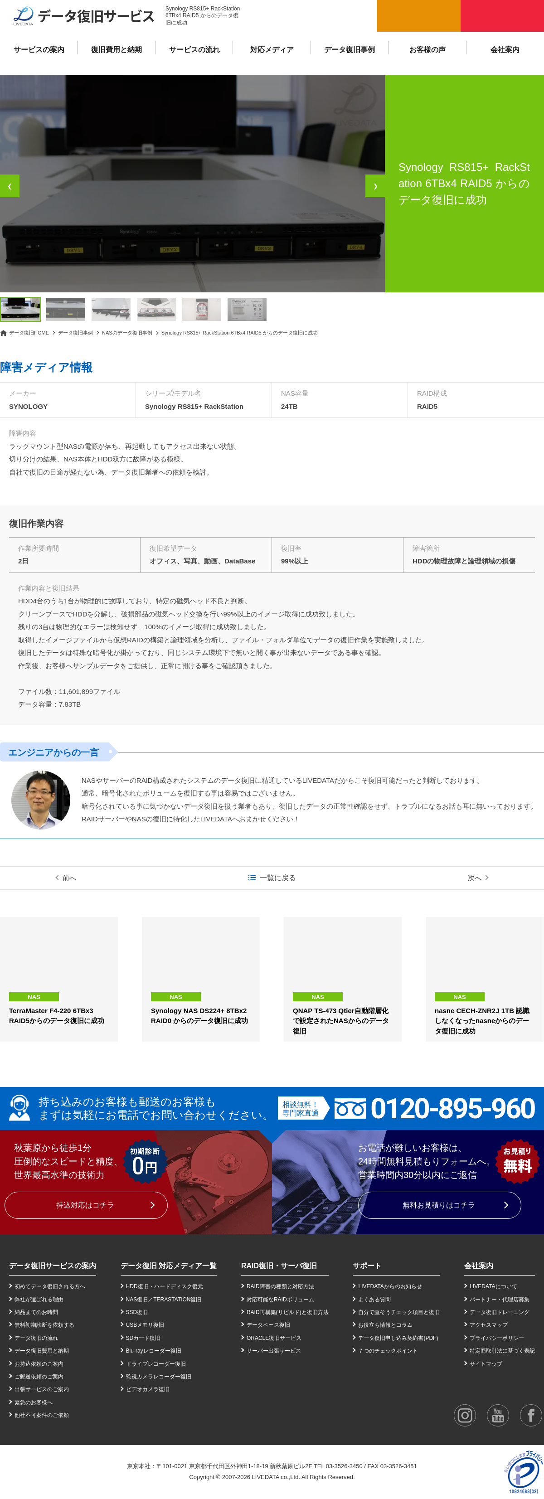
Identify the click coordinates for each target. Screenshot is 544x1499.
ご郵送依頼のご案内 (39, 1376)
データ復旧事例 (349, 49)
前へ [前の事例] (69, 878)
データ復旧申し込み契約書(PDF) (398, 1338)
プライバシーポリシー (497, 1338)
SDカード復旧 (143, 1338)
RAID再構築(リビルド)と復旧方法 (288, 1312)
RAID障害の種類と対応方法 (280, 1286)
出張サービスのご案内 (42, 1389)
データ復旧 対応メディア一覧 (169, 1266)
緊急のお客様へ (34, 1402)
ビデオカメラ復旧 (148, 1389)
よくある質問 (374, 1299)
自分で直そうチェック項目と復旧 (399, 1312)
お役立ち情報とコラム (385, 1325)
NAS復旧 (137, 1299)
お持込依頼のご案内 (39, 1364)
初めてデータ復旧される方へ (50, 1286)
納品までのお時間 (36, 1312)
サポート (367, 1266)
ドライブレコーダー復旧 (156, 1364)
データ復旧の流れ (36, 1338)
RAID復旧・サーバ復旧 (279, 1266)
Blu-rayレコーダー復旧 (153, 1351)
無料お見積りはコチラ (439, 1205)
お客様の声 (427, 49)
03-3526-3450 (344, 1466)
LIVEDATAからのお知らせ (390, 1286)
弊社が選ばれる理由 (39, 1299)
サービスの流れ (194, 49)
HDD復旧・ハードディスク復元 (164, 1286)
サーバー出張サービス (274, 1351)
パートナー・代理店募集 (499, 1299)
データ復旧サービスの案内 (52, 1266)
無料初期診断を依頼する (44, 1325)
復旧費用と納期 (116, 49)
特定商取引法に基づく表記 (502, 1351)
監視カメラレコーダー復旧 (158, 1376)
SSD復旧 (137, 1312)
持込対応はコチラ (85, 1205)
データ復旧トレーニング (499, 1312)
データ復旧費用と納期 (42, 1351)
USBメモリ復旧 (145, 1325)
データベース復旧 (268, 1325)
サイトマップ (486, 1364)
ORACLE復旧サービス (274, 1338)
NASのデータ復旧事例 (127, 332)
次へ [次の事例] (474, 878)
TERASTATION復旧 (177, 1299)
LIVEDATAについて (493, 1286)
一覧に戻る (278, 878)
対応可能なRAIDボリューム (280, 1299)
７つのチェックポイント (388, 1351)
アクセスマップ (489, 1325)
